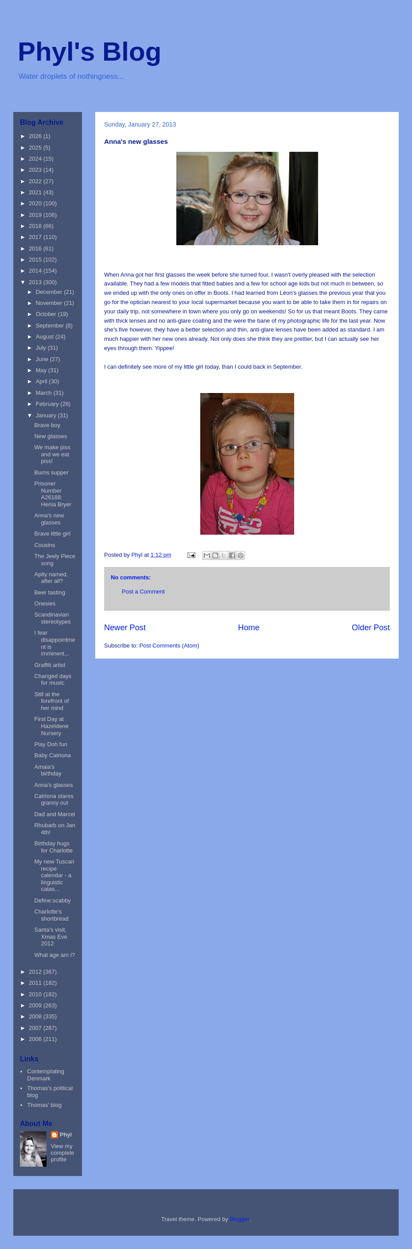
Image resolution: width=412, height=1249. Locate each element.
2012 (36, 971)
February (48, 404)
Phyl (66, 1134)
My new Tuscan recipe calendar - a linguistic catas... (54, 875)
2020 (36, 203)
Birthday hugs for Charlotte (53, 847)
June (43, 359)
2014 (36, 270)
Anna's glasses (53, 785)
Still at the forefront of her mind (51, 701)
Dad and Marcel (54, 814)
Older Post (371, 627)
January (47, 415)
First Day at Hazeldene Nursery (51, 726)
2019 (36, 215)
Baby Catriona (52, 755)
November (50, 303)
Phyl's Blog (89, 51)
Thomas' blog (44, 1105)
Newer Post (125, 627)
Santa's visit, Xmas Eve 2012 (50, 936)
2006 (36, 1039)
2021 (36, 192)
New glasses (50, 436)
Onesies (44, 603)
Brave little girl (52, 533)
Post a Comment (143, 591)
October (47, 314)
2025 (36, 147)
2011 (36, 982)
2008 (36, 1016)
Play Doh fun (50, 744)
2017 (36, 237)
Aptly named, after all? (51, 578)
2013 (36, 282)
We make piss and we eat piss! (52, 454)
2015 (36, 259)
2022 (36, 181)
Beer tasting (49, 592)
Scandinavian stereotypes (52, 618)
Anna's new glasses (49, 519)
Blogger (239, 1219)
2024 (36, 158)
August (45, 336)
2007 (36, 1028)
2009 (36, 1005)
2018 (36, 226)
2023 (36, 169)
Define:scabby (52, 900)
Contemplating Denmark (45, 1075)
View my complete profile (62, 1153)
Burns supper (51, 472)
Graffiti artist (49, 665)
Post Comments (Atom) (169, 645)
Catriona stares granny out (53, 799)
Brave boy (47, 425)
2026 (36, 136)
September (51, 325)
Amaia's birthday (47, 770)
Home (249, 627)
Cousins (44, 545)
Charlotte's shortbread (51, 915)
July (42, 347)
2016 (36, 248)
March (45, 392)
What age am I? (54, 955)
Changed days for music (52, 679)
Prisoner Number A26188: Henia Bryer (52, 494)
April (42, 381)
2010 (36, 994)
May (42, 370)
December (50, 292)
